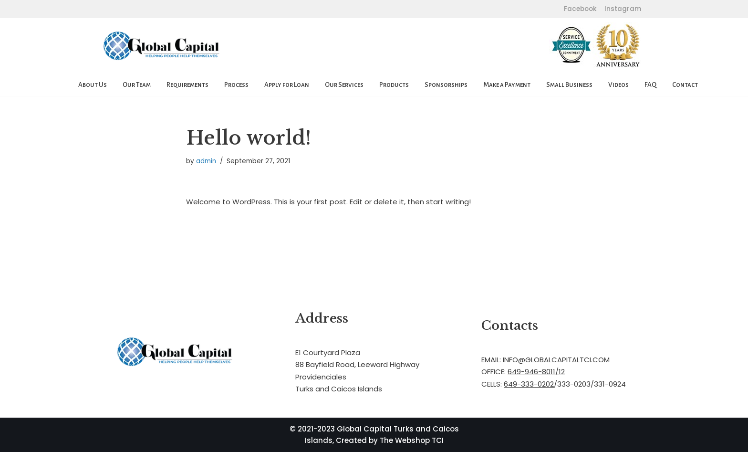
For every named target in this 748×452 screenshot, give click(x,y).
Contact (685, 84)
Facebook (580, 8)
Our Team (137, 84)
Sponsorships (446, 84)
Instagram (622, 8)
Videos (618, 84)
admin (206, 161)
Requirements (187, 84)
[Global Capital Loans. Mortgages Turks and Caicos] (161, 46)
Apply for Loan (286, 84)
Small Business (569, 84)
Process (236, 84)
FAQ (650, 84)
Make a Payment (506, 84)
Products (394, 84)
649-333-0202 (529, 384)
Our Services (344, 84)
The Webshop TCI (412, 440)
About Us (92, 84)
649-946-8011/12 (536, 372)
